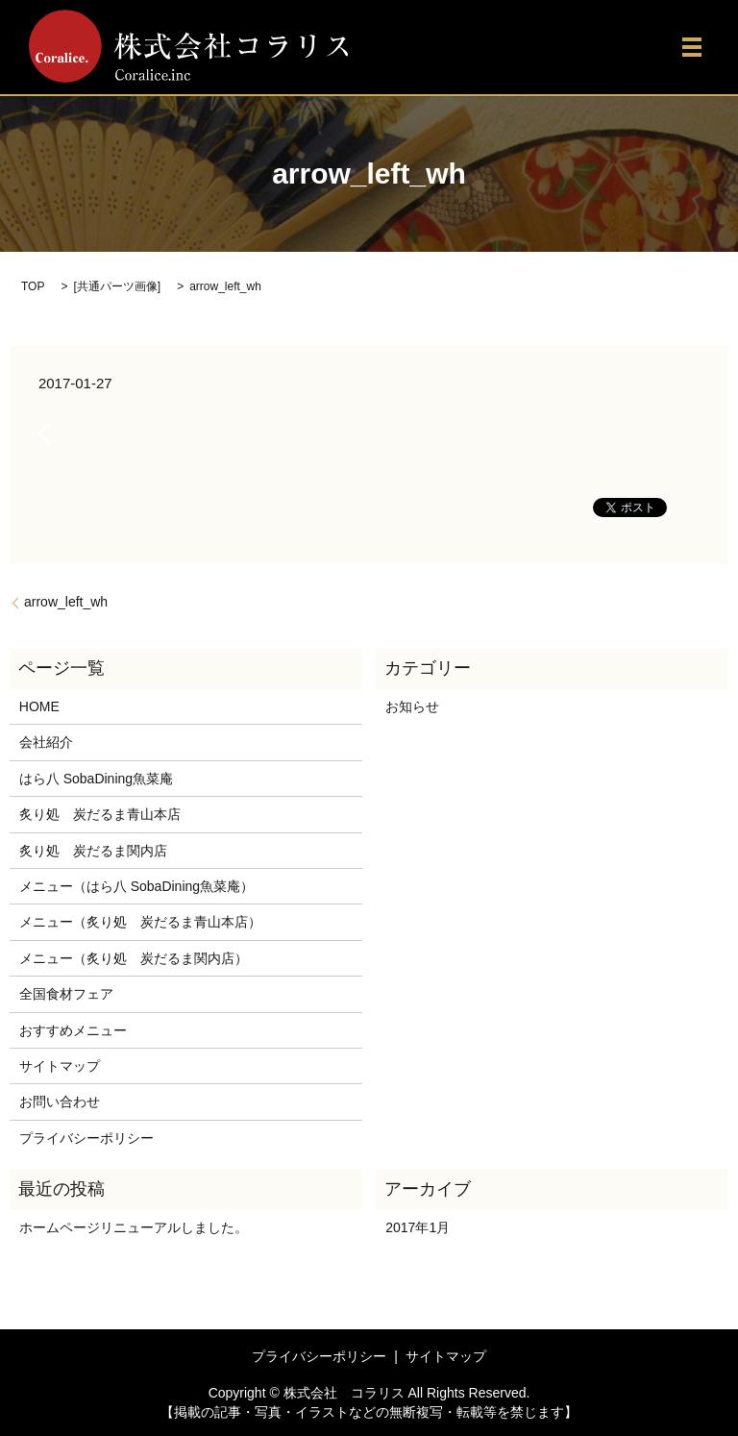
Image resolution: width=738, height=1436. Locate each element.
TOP (32, 286)
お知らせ (412, 706)
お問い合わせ (59, 1101)
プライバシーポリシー (86, 1138)
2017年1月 (417, 1227)
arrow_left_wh (66, 601)
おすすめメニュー (73, 1030)
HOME (39, 706)
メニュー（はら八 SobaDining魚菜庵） (136, 886)
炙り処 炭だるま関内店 (93, 850)
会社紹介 (46, 742)
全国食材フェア (66, 994)
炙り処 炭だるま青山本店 (100, 814)
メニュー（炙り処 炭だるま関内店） (133, 958)
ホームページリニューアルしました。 (133, 1227)
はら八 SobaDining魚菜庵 (96, 778)
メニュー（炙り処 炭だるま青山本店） (140, 921)
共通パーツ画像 (117, 286)
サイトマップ (59, 1066)
